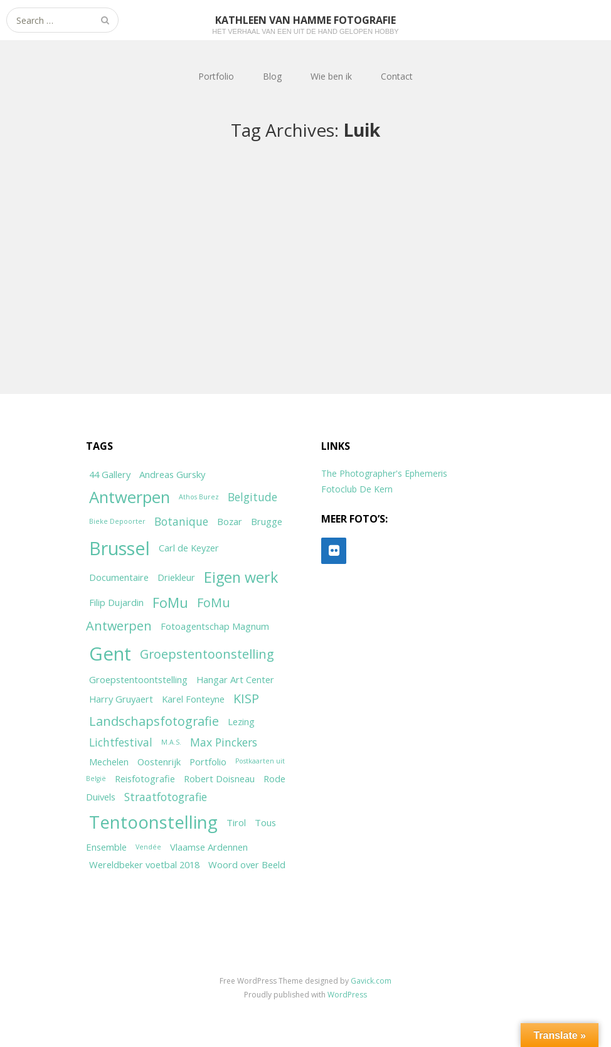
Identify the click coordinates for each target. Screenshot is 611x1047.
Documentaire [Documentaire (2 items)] (119, 577)
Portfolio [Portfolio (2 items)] (207, 761)
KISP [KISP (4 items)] (246, 698)
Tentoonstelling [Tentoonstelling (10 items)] (153, 822)
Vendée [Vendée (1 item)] (148, 846)
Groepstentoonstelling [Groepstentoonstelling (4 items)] (207, 654)
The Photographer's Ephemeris (384, 473)
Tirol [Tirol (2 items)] (236, 822)
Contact (397, 76)
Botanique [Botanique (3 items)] (181, 521)
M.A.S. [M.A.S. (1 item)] (171, 742)
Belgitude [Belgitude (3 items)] (252, 496)
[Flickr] (333, 551)
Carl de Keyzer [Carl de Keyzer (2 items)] (189, 547)
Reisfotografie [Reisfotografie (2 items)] (145, 778)
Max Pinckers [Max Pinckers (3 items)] (223, 742)
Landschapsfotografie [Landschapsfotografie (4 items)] (154, 721)
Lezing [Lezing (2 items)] (241, 721)
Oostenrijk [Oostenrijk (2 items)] (159, 761)
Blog (272, 76)
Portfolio (216, 76)
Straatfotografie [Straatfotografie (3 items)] (165, 796)
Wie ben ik (331, 76)
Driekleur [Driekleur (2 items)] (176, 577)
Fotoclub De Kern (357, 489)
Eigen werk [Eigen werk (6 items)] (241, 577)
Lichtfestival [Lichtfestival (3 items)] (120, 742)
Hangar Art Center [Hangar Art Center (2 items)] (235, 679)
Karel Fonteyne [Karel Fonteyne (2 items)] (193, 699)
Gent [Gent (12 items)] (110, 653)
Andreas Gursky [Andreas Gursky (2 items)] (172, 474)
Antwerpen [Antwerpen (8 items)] (129, 497)
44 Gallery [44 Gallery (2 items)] (109, 474)
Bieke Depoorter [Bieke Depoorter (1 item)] (117, 521)
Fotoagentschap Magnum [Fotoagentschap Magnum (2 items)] (215, 626)
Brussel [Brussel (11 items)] (119, 548)
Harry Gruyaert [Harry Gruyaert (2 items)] (121, 699)
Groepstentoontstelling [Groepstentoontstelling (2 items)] (138, 679)
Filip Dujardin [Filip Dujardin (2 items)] (116, 602)
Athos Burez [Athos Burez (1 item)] (199, 496)
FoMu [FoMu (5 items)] (170, 602)
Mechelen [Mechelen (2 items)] (109, 761)
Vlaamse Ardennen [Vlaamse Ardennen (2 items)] (209, 847)
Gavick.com (371, 980)
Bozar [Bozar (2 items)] (229, 521)
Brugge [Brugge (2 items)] (266, 521)
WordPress (347, 994)
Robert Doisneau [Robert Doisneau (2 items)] (219, 778)
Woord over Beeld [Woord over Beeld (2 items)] (246, 864)
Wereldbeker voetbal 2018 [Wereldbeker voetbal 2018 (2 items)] (144, 864)
